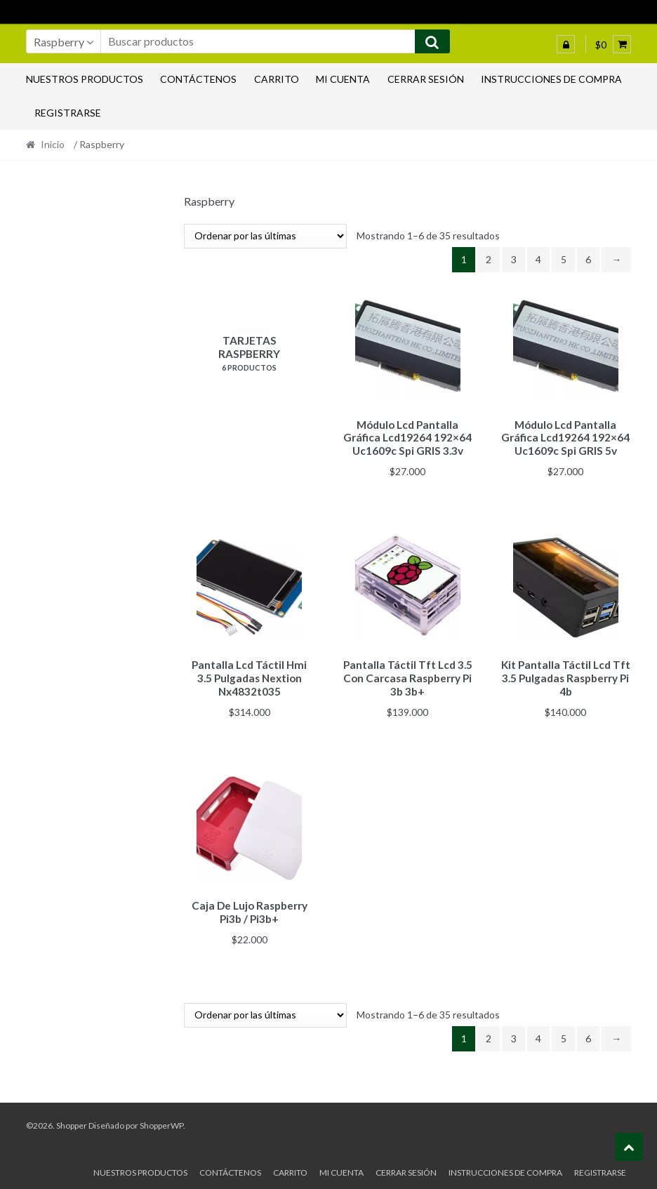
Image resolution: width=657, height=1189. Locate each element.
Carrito (276, 79)
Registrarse (67, 113)
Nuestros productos (84, 79)
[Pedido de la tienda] (265, 236)
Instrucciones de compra (551, 79)
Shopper (71, 1119)
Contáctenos (198, 79)
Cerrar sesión (425, 79)
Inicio (53, 144)
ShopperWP (161, 1119)
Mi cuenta (343, 79)
